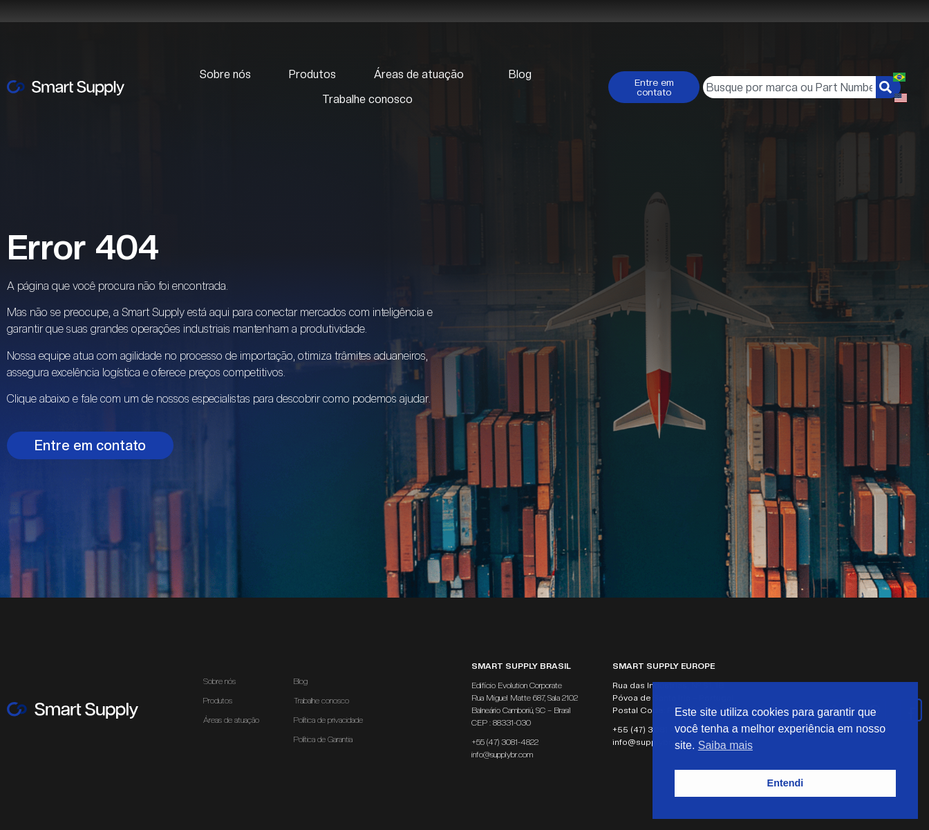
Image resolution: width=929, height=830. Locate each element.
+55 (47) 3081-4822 (504, 742)
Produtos (312, 74)
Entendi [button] (785, 782)
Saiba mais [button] (725, 745)
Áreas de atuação (422, 75)
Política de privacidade (328, 720)
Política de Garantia (323, 739)
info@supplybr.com (502, 754)
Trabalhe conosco (367, 99)
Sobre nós (225, 74)
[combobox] (789, 87)
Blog (520, 74)
